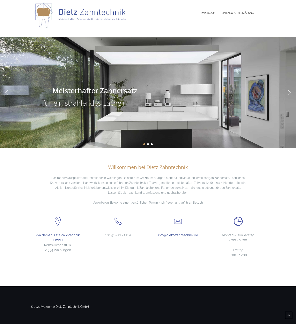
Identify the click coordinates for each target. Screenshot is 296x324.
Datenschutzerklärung (237, 12)
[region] (148, 92)
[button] (6, 92)
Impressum (208, 12)
